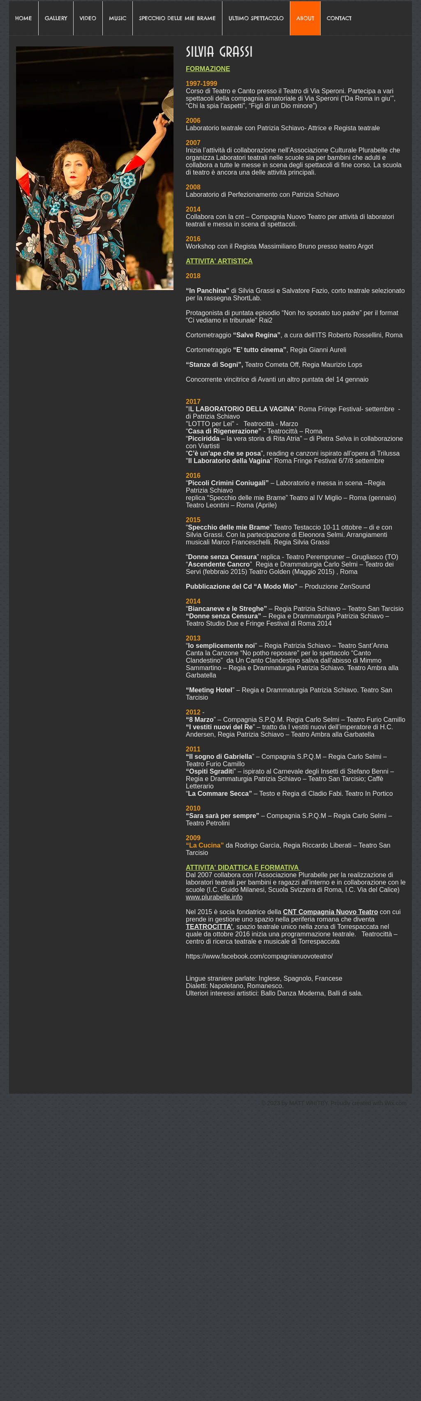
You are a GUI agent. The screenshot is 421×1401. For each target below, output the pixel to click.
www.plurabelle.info (214, 897)
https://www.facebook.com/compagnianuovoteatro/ (259, 956)
